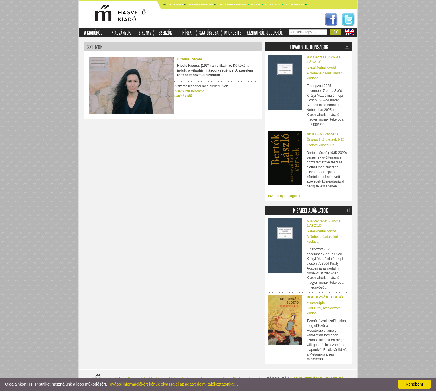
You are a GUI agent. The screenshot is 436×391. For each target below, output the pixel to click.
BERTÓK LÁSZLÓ (322, 133)
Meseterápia (316, 303)
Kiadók (255, 4)
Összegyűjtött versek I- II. (325, 139)
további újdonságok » (284, 196)
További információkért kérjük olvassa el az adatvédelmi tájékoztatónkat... (173, 384)
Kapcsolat (273, 4)
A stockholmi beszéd (321, 68)
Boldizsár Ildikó (325, 297)
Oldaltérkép (294, 4)
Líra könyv (175, 4)
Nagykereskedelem (231, 4)
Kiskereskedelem (200, 4)
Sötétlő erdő (183, 96)
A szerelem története (189, 91)
